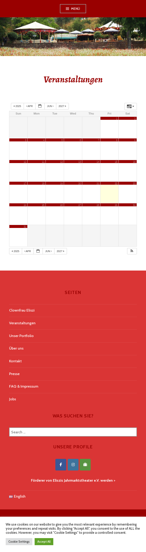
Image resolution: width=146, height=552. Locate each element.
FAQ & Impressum (23, 386)
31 (25, 226)
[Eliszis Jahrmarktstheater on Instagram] (73, 464)
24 (25, 204)
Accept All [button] (44, 541)
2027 (63, 106)
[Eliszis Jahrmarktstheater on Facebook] (60, 464)
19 (61, 183)
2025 (17, 106)
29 (116, 204)
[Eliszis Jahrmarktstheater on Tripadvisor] (85, 464)
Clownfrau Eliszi (22, 310)
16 (134, 161)
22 (116, 183)
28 (98, 204)
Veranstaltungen (22, 323)
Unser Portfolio (21, 336)
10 (25, 161)
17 (25, 183)
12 (61, 161)
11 (43, 161)
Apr (29, 106)
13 (79, 161)
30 (134, 204)
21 (98, 183)
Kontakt (15, 361)
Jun (50, 106)
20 (79, 183)
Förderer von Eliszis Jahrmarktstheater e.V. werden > (73, 480)
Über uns (16, 348)
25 (43, 204)
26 (61, 204)
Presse (14, 374)
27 (79, 204)
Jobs (12, 399)
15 (116, 161)
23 (134, 183)
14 (98, 161)
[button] (131, 251)
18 (43, 183)
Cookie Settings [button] (19, 541)
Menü (75, 9)
